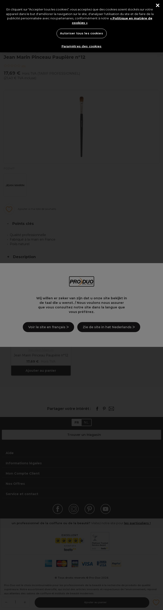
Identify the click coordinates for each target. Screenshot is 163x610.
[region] (81, 26)
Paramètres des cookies (82, 46)
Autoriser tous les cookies (81, 33)
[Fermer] (157, 5)
